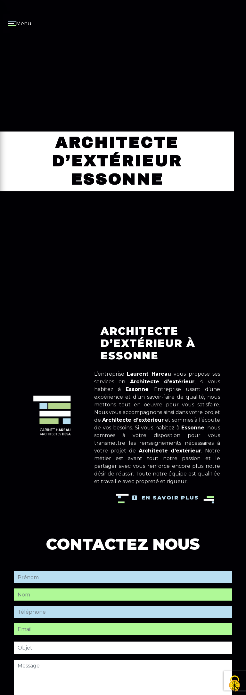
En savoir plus (165, 498)
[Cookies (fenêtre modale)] (235, 684)
